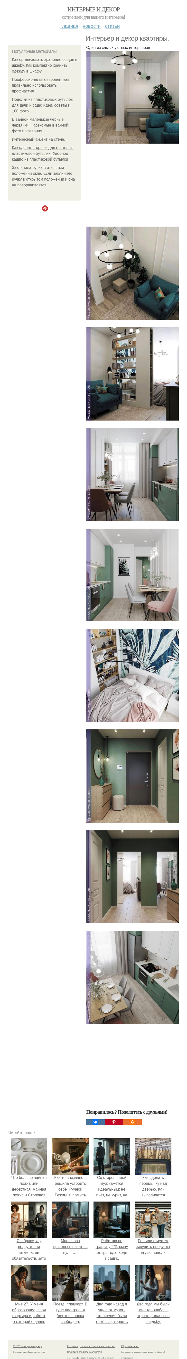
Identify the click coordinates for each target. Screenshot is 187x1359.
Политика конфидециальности (84, 1352)
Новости (92, 26)
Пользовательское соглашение (97, 1346)
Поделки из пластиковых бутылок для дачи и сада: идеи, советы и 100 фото (42, 105)
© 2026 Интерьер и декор (27, 1346)
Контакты (72, 1346)
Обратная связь (130, 1346)
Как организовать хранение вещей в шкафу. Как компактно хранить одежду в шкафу (44, 65)
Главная (69, 26)
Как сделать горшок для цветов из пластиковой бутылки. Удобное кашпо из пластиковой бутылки (43, 153)
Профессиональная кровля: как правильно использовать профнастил (40, 85)
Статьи (112, 26)
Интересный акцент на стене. (38, 139)
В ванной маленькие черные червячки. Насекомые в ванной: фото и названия (40, 125)
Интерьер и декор (93, 9)
